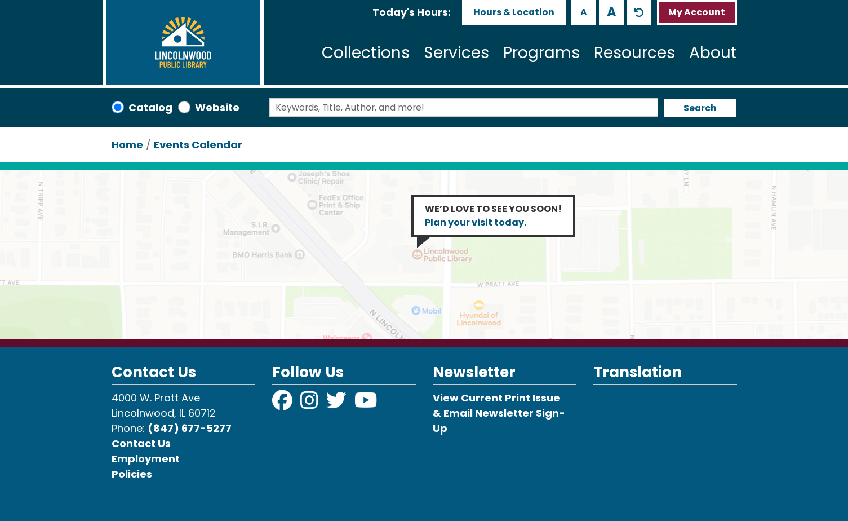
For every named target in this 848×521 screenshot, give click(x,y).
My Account (696, 12)
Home (127, 145)
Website (217, 107)
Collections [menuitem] (366, 53)
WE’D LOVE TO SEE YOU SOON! (493, 215)
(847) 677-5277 (190, 428)
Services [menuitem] (456, 53)
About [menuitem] (713, 53)
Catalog (150, 107)
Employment (146, 459)
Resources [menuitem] (634, 53)
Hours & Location (513, 12)
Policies (132, 474)
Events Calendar (198, 145)
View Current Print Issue (496, 398)
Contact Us (141, 443)
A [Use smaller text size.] (583, 12)
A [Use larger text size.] (611, 12)
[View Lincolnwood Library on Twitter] (337, 404)
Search (700, 107)
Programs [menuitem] (541, 53)
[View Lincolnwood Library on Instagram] (310, 404)
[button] (411, 12)
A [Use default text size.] (639, 12)
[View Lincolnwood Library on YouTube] (366, 404)
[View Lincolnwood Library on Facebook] (283, 404)
